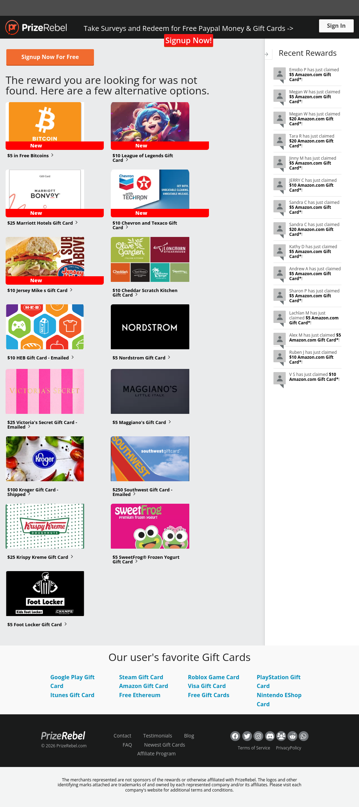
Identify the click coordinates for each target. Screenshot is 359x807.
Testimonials (157, 735)
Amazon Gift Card (143, 686)
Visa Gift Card (207, 686)
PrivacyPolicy (288, 748)
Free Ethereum (140, 695)
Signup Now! (188, 40)
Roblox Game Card (213, 677)
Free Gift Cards (208, 695)
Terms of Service (254, 748)
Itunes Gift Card (72, 695)
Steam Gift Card (141, 677)
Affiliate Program (156, 753)
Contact (122, 735)
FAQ (127, 744)
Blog (189, 735)
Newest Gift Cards (164, 744)
